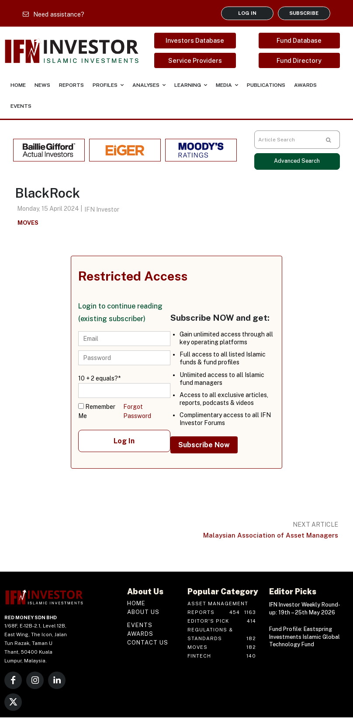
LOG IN (247, 13)
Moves (28, 223)
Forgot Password (137, 411)
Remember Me (96, 411)
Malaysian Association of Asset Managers (270, 535)
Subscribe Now (204, 445)
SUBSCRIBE (303, 13)
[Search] (328, 139)
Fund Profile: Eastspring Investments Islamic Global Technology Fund (304, 635)
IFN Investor (101, 209)
